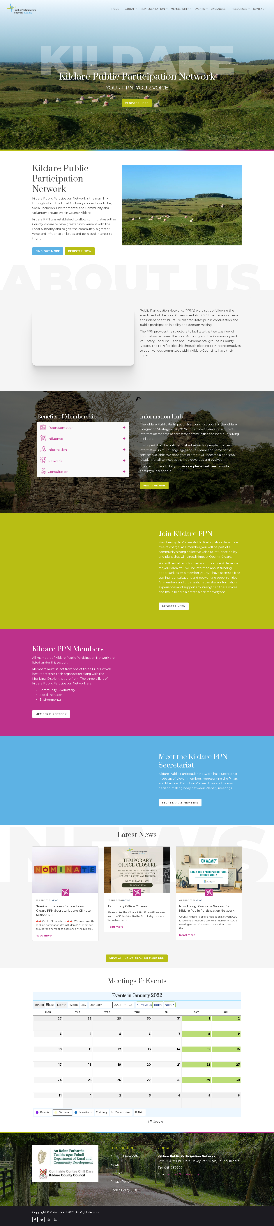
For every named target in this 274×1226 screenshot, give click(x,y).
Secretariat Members (180, 802)
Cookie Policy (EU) (123, 1190)
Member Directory (51, 714)
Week (73, 1004)
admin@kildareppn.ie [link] (183, 1174)
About (130, 8)
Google (156, 1122)
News (55, 900)
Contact (259, 8)
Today (158, 1004)
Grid (39, 1005)
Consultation (54, 471)
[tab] (83, 427)
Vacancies (218, 8)
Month (61, 1004)
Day (83, 1004)
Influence (51, 438)
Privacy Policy (120, 1181)
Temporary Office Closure (127, 906)
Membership (180, 8)
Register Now (79, 251)
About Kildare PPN (124, 1156)
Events (200, 8)
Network (51, 460)
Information (53, 449)
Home (115, 8)
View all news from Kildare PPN (136, 958)
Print (140, 1113)
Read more (44, 935)
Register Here (137, 103)
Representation (152, 8)
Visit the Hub (154, 485)
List (50, 1005)
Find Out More (48, 251)
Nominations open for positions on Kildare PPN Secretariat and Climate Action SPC (63, 911)
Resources (239, 8)
